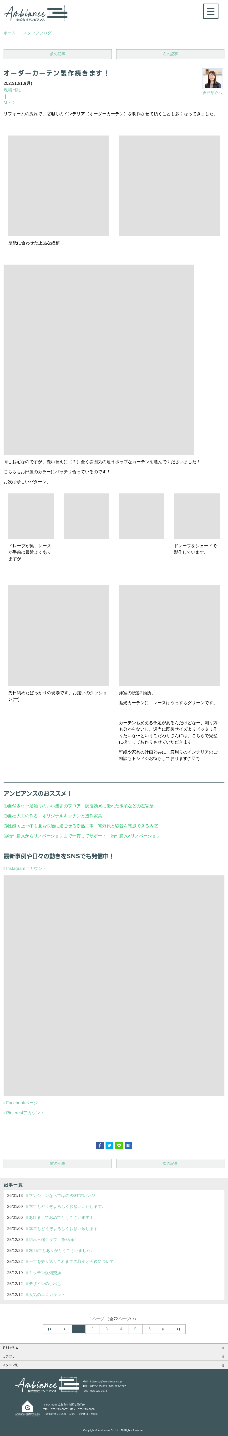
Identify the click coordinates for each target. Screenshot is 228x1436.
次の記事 (170, 54)
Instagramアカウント (26, 868)
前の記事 (57, 54)
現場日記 (12, 89)
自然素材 (16, 805)
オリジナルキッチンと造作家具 (72, 815)
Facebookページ (22, 1102)
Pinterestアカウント (25, 1112)
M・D (9, 102)
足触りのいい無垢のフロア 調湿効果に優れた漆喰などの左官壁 (93, 805)
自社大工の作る (23, 815)
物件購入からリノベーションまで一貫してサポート (57, 835)
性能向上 (16, 825)
